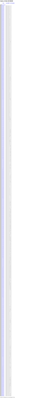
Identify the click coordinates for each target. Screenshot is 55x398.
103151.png (2, 140)
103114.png (2, 103)
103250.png (2, 238)
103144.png (2, 133)
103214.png (2, 202)
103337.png (2, 324)
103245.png (2, 233)
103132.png (2, 121)
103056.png (2, 46)
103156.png (2, 145)
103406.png (2, 392)
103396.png (2, 382)
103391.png (2, 377)
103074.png (2, 64)
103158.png (2, 147)
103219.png (2, 207)
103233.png (2, 221)
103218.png (2, 206)
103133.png (2, 122)
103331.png (2, 318)
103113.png (2, 102)
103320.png (2, 307)
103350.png (2, 337)
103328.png (2, 315)
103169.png (2, 158)
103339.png (2, 326)
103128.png (2, 117)
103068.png (2, 58)
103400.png (2, 386)
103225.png (2, 213)
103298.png (2, 285)
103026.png (2, 16)
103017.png (2, 7)
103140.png (2, 129)
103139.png (2, 128)
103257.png (2, 245)
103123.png (2, 112)
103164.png (2, 153)
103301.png (2, 288)
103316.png (2, 303)
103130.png (2, 119)
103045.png (2, 35)
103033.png (2, 23)
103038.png (2, 28)
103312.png (2, 299)
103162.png (2, 151)
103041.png (2, 31)
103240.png (2, 228)
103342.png (2, 329)
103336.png (2, 323)
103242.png (2, 230)
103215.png (2, 203)
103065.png (2, 55)
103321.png (2, 308)
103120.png (2, 109)
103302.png (2, 289)
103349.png (2, 336)
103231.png (2, 219)
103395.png (2, 381)
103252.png (2, 240)
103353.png (2, 340)
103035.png (2, 25)
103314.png (2, 301)
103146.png (2, 135)
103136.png (2, 125)
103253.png (2, 241)
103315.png (2, 302)
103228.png (2, 216)
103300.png (2, 287)
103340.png (2, 327)
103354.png (2, 341)
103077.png (2, 67)
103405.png (2, 391)
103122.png (2, 111)
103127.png (2, 116)
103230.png (2, 218)
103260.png (2, 248)
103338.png (2, 325)
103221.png (2, 209)
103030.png (2, 20)
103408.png (2, 394)
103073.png (2, 63)
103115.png (2, 104)
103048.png (2, 38)
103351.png (2, 338)
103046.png (2, 36)
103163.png (2, 152)
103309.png (2, 296)
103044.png (2, 34)
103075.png (2, 65)
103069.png (2, 59)
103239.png (2, 227)
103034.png (2, 24)
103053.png (2, 43)
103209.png (2, 197)
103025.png (2, 15)
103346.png (2, 333)
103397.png (2, 383)
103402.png (2, 388)
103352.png (2, 339)
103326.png (2, 313)
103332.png (2, 319)
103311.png (2, 298)
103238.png (2, 226)
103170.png (2, 159)
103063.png (2, 53)
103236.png (2, 224)
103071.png (2, 61)
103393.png (2, 379)
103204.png (2, 192)
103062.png (2, 52)
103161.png (2, 150)
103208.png (2, 196)
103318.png (2, 305)
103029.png (2, 19)
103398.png (2, 384)
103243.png (2, 231)
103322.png (2, 309)
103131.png (2, 120)
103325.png (2, 312)
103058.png (2, 48)
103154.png (2, 143)
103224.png (2, 212)
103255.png (2, 243)
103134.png (2, 123)
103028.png (2, 18)
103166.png (2, 155)
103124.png (2, 113)
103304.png (2, 291)
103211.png (2, 199)
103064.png (2, 54)
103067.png (2, 57)
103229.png (2, 217)
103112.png (2, 101)
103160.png (2, 149)
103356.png (2, 343)
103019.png (2, 9)
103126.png (2, 115)
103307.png (2, 294)
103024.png (2, 14)
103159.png (2, 148)
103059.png (2, 49)
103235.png (2, 223)
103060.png (2, 50)
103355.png (2, 342)
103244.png (2, 232)
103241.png (2, 229)
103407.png (2, 393)
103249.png (2, 237)
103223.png (2, 211)
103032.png (2, 22)
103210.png (2, 198)
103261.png (2, 249)
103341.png (2, 328)
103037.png (2, 27)
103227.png (2, 215)
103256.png (2, 244)
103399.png (2, 385)
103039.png (2, 29)
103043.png (2, 33)
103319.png (2, 306)
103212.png (2, 200)
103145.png (2, 134)
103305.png (2, 292)
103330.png (2, 317)
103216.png (2, 204)
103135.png (2, 124)
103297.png (2, 284)
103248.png (2, 236)
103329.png (2, 316)
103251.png (2, 239)
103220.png (2, 208)
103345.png (2, 332)
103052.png (2, 42)
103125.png (2, 114)
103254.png (2, 242)
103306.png (2, 293)
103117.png (2, 106)
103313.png (2, 300)
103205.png (2, 193)
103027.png (2, 17)
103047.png (2, 37)
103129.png (2, 118)
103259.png (2, 247)
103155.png (2, 144)
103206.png (2, 194)
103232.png (2, 220)
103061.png (2, 51)
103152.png (2, 141)
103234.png (2, 222)
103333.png (2, 320)
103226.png (2, 214)
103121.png (2, 110)
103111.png (2, 100)
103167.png (2, 156)
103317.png (2, 304)
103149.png (2, 138)
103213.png (2, 201)
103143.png (2, 132)
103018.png (2, 8)
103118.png (2, 107)
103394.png (2, 380)
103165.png (2, 154)
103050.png (2, 40)
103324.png (2, 311)
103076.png (2, 66)
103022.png (2, 12)
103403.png (2, 389)
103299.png (2, 286)
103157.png (2, 146)
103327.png (2, 314)
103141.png (2, 130)
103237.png (2, 225)
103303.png (2, 290)
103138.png (2, 127)
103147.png (2, 136)
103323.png (2, 310)
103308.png (2, 295)
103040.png (2, 30)
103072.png (2, 62)
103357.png (2, 344)
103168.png (2, 157)
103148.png (2, 137)
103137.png (2, 126)
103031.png (2, 21)
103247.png (2, 235)
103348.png (2, 335)
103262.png (2, 250)
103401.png (2, 387)
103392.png (2, 378)
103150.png (2, 139)
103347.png (2, 334)
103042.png (2, 32)
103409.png (2, 395)
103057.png (2, 47)
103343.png (2, 330)
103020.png (2, 10)
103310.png (2, 297)
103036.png (2, 26)
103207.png (2, 195)
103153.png (2, 142)
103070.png (2, 60)
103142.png (2, 131)
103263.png (2, 251)
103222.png (2, 210)
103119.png (2, 108)
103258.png (2, 246)
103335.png (2, 322)
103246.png (2, 234)
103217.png (2, 205)
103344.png (2, 331)
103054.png (2, 44)
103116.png (2, 105)
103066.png (2, 56)
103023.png (2, 13)
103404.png (2, 390)
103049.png (2, 39)
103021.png (2, 11)
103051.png (2, 41)
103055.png (2, 45)
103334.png (2, 321)
